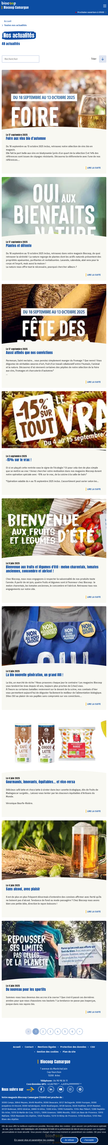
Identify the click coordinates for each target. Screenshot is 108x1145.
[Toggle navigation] (104, 7)
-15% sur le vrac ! (18, 460)
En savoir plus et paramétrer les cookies (34, 1140)
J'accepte (89, 1140)
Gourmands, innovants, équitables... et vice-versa (40, 782)
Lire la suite (94, 167)
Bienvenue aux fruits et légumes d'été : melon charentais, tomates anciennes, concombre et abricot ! (52, 569)
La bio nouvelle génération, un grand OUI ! (34, 675)
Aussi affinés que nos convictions (29, 353)
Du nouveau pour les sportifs (26, 989)
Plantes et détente (19, 246)
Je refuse (69, 1140)
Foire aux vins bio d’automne (26, 138)
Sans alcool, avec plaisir (23, 889)
